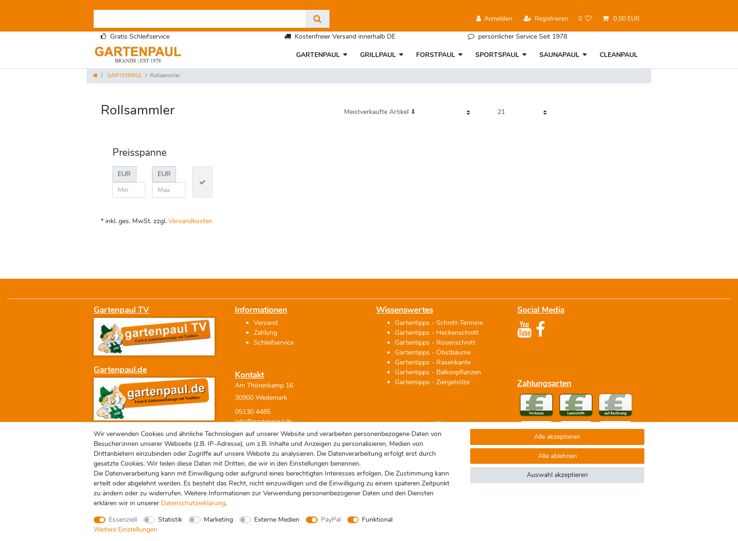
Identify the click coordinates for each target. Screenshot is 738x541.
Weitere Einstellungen (125, 529)
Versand (266, 322)
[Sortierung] (407, 112)
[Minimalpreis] (129, 190)
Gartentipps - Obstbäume (433, 352)
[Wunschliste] (585, 19)
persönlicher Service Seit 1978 (522, 36)
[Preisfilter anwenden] (202, 182)
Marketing (218, 519)
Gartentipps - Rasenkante (433, 362)
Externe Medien (276, 519)
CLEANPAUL (619, 54)
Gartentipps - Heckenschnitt (437, 332)
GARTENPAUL (318, 54)
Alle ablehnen (557, 456)
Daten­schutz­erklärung (193, 503)
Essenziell (123, 519)
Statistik (170, 519)
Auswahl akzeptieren (557, 474)
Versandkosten (190, 221)
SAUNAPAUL (559, 54)
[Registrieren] (546, 19)
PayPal (331, 519)
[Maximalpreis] (168, 190)
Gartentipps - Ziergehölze (432, 382)
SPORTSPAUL (497, 54)
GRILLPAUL (378, 54)
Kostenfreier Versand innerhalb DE (345, 36)
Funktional (377, 519)
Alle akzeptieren (557, 436)
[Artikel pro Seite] (522, 112)
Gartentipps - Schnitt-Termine (439, 322)
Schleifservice (274, 342)
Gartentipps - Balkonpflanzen (438, 372)
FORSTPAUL (435, 54)
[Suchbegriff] (199, 19)
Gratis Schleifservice (139, 36)
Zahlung (265, 332)
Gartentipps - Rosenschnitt (435, 342)
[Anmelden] (494, 19)
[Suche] (317, 19)
